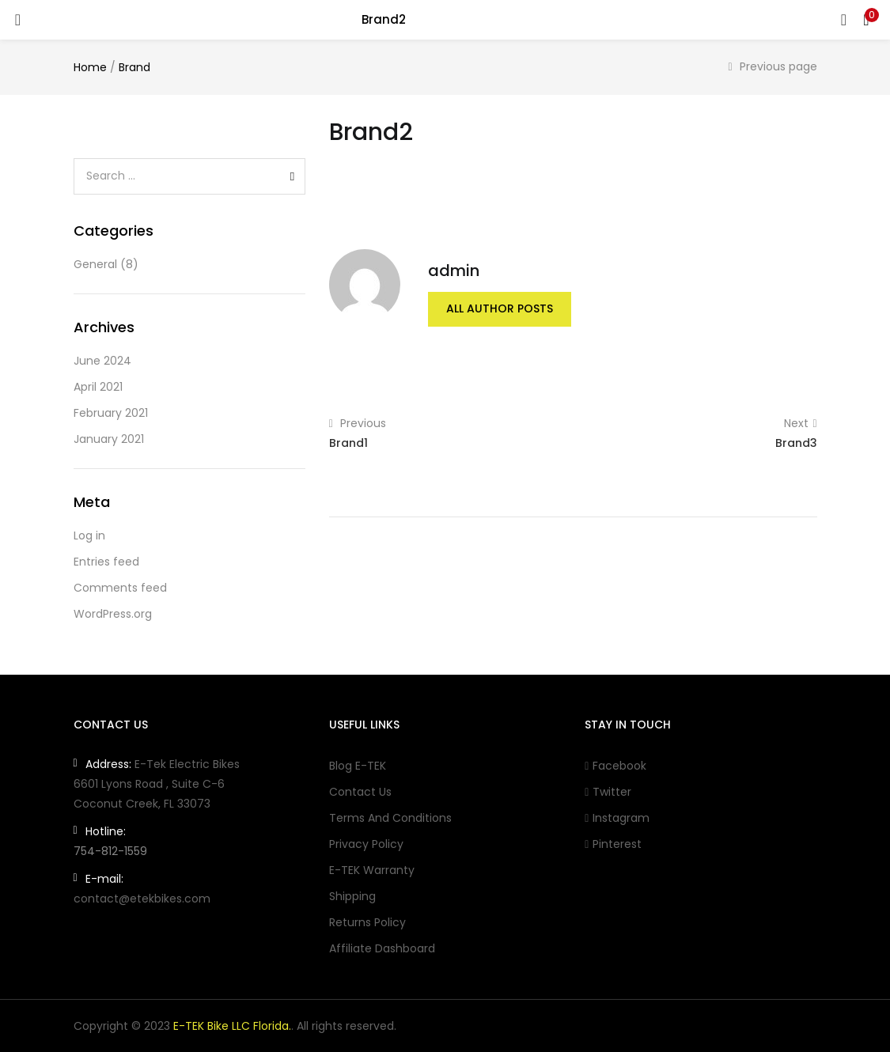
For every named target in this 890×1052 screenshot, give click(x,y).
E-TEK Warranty (372, 870)
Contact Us (360, 792)
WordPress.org (113, 614)
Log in (89, 535)
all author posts (499, 309)
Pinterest (613, 844)
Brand (134, 67)
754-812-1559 (110, 851)
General (95, 264)
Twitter (608, 792)
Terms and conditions (390, 818)
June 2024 (102, 361)
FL (169, 804)
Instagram (617, 818)
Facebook (615, 766)
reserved (370, 1026)
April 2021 (98, 387)
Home (90, 67)
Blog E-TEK (357, 766)
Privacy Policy (366, 844)
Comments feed (120, 588)
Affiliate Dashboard (382, 948)
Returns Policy (367, 922)
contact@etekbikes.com (142, 898)
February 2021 (111, 413)
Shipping (352, 896)
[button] (866, 20)
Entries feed (106, 562)
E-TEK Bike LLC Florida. (232, 1026)
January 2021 (109, 439)
